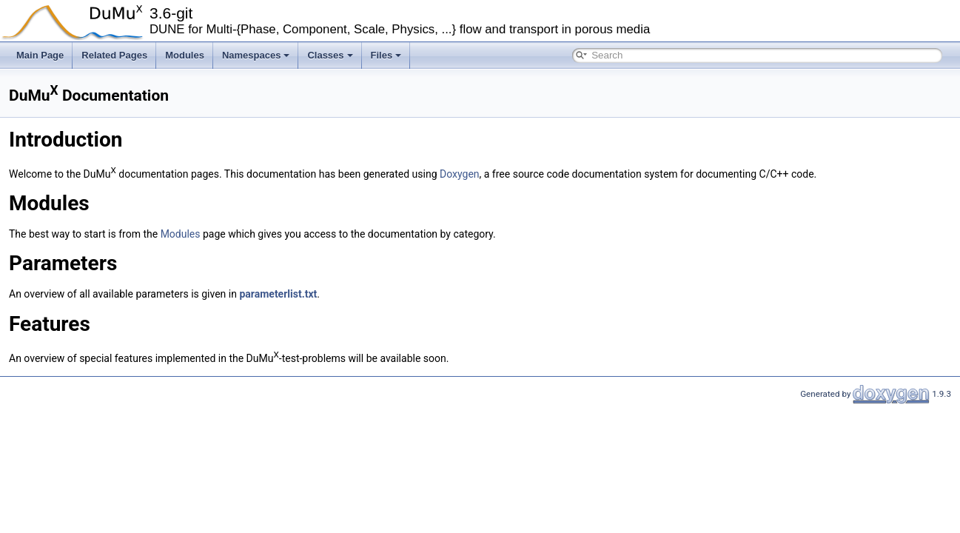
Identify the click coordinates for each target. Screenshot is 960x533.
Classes (329, 55)
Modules (184, 55)
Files (386, 55)
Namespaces (256, 55)
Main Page (40, 55)
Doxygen (460, 173)
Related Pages (114, 55)
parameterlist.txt (278, 294)
